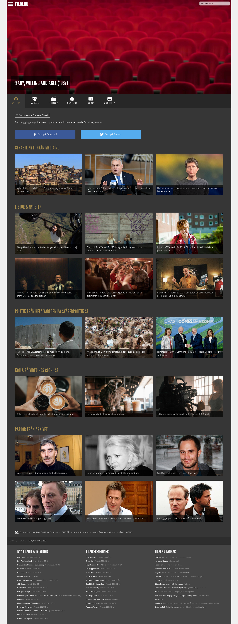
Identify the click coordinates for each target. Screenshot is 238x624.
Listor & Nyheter (28, 207)
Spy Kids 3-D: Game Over (95, 584)
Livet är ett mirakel (93, 603)
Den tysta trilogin (23, 592)
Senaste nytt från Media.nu (37, 148)
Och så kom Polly (92, 588)
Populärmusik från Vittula (96, 565)
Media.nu (158, 603)
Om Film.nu (159, 557)
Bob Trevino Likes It (24, 561)
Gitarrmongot (91, 557)
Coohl (157, 580)
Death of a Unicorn (24, 588)
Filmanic (158, 576)
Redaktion (159, 565)
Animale (20, 599)
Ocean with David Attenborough (29, 580)
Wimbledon (90, 572)
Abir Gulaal (21, 584)
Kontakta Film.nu (161, 561)
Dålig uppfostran (92, 569)
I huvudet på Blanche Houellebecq (30, 565)
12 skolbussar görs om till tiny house (169, 584)
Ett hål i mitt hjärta (93, 592)
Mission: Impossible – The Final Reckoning (33, 611)
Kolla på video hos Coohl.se (36, 370)
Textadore (159, 599)
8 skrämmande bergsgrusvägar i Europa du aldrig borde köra (178, 596)
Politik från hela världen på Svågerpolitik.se (51, 311)
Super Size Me (91, 576)
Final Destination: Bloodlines (28, 603)
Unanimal (21, 572)
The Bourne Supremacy (95, 580)
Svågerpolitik (160, 607)
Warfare (20, 576)
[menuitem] (11, 541)
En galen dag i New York (95, 599)
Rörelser (20, 569)
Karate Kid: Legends (24, 618)
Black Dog (21, 557)
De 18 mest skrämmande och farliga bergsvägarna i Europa (177, 588)
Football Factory (92, 607)
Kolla (157, 592)
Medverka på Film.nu (163, 569)
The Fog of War (91, 596)
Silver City (90, 561)
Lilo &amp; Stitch (23, 615)
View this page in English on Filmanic (32, 115)
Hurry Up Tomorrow (25, 607)
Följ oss (158, 572)
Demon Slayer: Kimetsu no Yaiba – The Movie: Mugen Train (39, 596)
